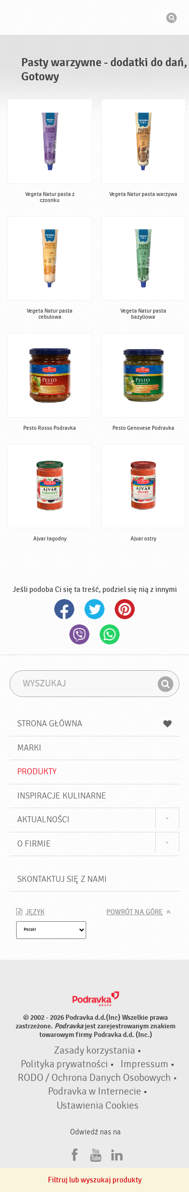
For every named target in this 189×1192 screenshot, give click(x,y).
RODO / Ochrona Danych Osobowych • (97, 1077)
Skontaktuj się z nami (62, 879)
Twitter (95, 609)
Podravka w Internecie (94, 1091)
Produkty (36, 771)
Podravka (94, 19)
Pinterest (125, 609)
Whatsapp (110, 634)
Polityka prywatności (64, 1064)
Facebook (64, 609)
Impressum (144, 1064)
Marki (29, 748)
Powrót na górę (134, 912)
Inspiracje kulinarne (61, 796)
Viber (80, 634)
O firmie (34, 844)
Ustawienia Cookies (97, 1105)
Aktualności (43, 819)
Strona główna (94, 723)
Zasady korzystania (94, 1050)
